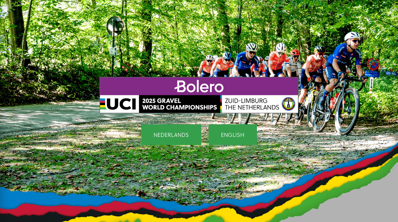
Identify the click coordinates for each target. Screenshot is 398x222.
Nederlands (171, 135)
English (233, 135)
